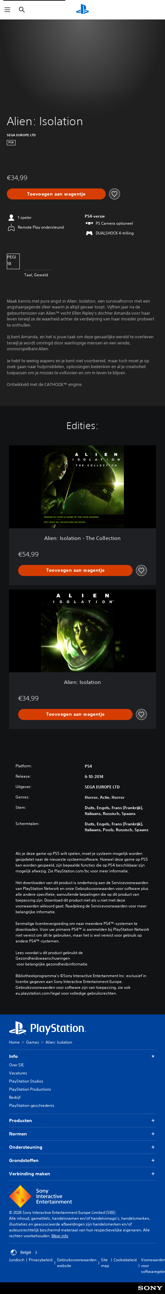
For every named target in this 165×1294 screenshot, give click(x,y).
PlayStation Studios (26, 1081)
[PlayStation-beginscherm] (82, 9)
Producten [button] (82, 1121)
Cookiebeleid (125, 1260)
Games (32, 1042)
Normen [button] (82, 1134)
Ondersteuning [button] (82, 1147)
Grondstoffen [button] (82, 1160)
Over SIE (16, 1065)
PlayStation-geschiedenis (31, 1105)
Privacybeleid (40, 1260)
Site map (105, 1262)
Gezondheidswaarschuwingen (43, 958)
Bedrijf (14, 1097)
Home (14, 1042)
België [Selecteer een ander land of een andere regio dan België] (24, 1252)
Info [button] (82, 1056)
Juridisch (16, 1260)
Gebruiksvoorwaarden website (76, 1262)
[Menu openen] (7, 9)
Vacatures (18, 1073)
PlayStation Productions (30, 1089)
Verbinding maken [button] (82, 1174)
